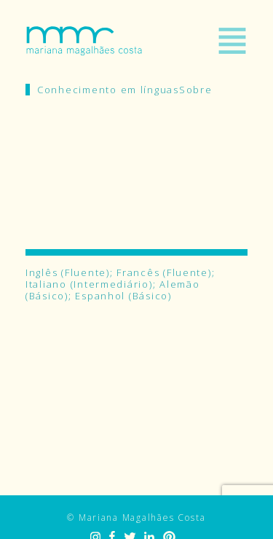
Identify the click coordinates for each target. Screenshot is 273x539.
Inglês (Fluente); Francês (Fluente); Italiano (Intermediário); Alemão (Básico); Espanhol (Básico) (120, 284)
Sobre (196, 89)
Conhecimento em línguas (108, 89)
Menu (232, 40)
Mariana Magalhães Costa (84, 40)
